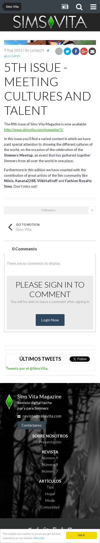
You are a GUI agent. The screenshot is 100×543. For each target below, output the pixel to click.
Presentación (50, 442)
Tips (50, 487)
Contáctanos (32, 425)
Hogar (50, 493)
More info (38, 538)
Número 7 (50, 471)
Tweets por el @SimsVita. (27, 368)
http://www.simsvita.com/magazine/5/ (33, 130)
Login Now (50, 320)
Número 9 (50, 458)
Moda (50, 500)
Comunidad (50, 507)
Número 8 (50, 464)
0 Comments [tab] (24, 248)
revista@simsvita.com (42, 416)
